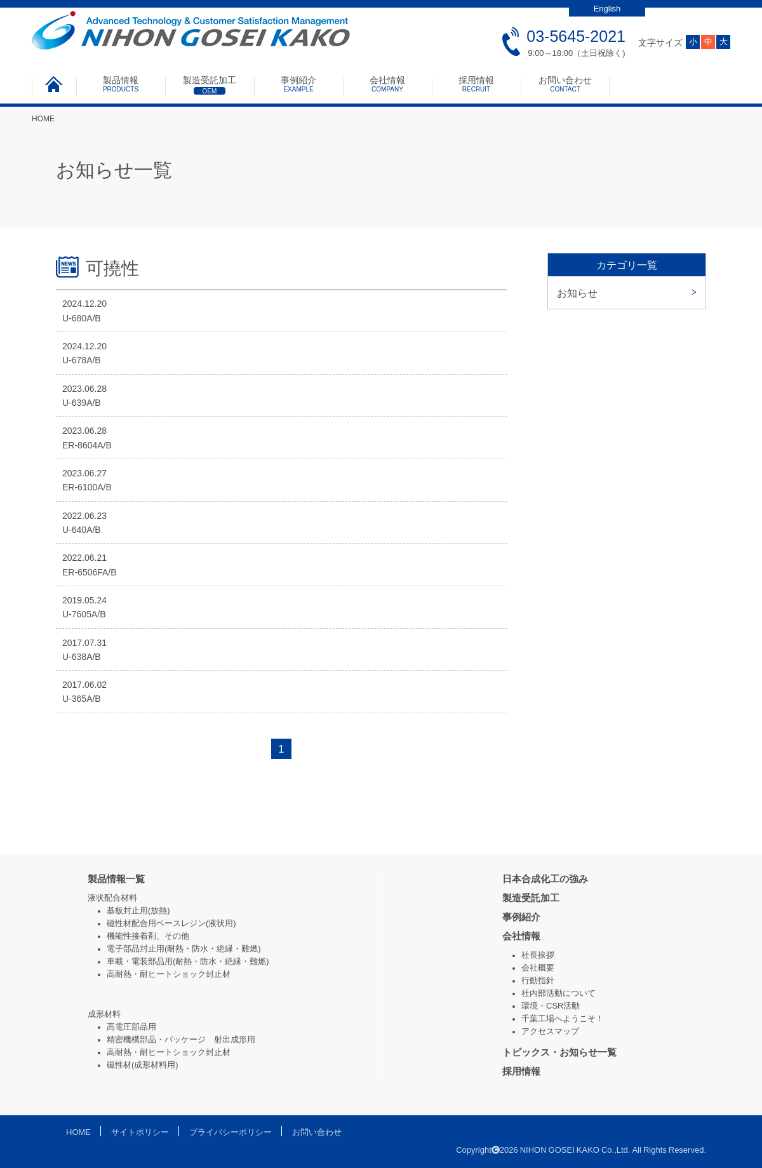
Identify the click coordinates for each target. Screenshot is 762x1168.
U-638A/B (81, 656)
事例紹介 (298, 84)
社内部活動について (558, 993)
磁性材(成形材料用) (142, 1065)
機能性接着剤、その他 (148, 936)
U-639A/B (81, 402)
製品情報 (120, 84)
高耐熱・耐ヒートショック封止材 (169, 974)
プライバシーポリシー (230, 1132)
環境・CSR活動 (550, 1006)
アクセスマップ (550, 1031)
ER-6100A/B (87, 487)
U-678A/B (81, 360)
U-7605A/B (83, 614)
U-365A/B (81, 698)
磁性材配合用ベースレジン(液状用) (171, 923)
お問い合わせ (565, 84)
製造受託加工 (209, 85)
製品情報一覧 (116, 878)
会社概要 (537, 967)
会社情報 (387, 84)
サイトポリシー (140, 1132)
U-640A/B (81, 529)
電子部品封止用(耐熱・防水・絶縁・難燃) (184, 948)
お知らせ (577, 293)
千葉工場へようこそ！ (562, 1018)
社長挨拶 (537, 955)
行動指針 (537, 980)
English (607, 8)
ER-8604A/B (87, 445)
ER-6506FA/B (89, 572)
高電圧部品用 (131, 1027)
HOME (43, 119)
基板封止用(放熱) (138, 910)
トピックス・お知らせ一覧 (559, 1052)
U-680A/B (81, 318)
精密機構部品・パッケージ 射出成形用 (181, 1039)
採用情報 (476, 84)
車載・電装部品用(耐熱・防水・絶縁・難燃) (188, 961)
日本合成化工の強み (545, 878)
